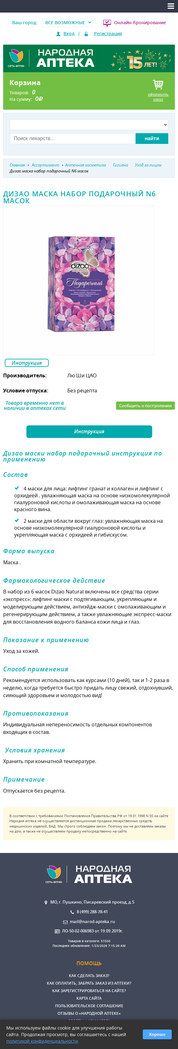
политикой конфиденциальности (42, 1041)
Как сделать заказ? (89, 975)
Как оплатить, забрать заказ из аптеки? (89, 983)
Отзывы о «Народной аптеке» (89, 1013)
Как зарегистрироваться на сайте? (89, 990)
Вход (69, 33)
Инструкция (27, 362)
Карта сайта (89, 998)
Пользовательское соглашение (89, 1005)
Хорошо (157, 1034)
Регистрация (108, 33)
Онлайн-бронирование (140, 22)
